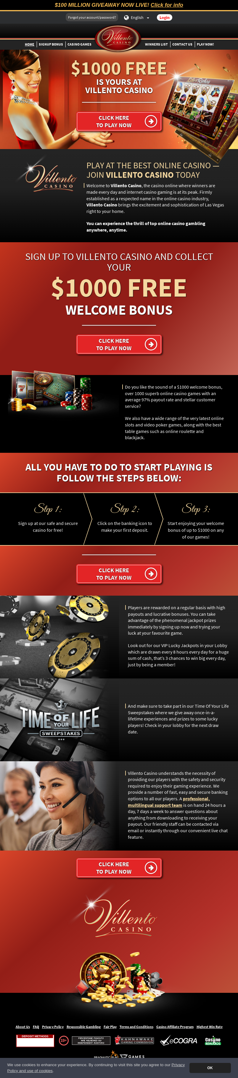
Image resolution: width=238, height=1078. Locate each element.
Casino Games (79, 44)
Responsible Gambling (84, 1026)
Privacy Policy (53, 1026)
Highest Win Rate (210, 1026)
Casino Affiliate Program (175, 1026)
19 (62, 1040)
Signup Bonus (51, 44)
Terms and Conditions (136, 1026)
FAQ (36, 1026)
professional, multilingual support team (169, 802)
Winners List (156, 44)
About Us (23, 1026)
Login (165, 17)
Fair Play (110, 1026)
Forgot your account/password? (92, 17)
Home (29, 44)
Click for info (167, 5)
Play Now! (205, 44)
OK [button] (210, 1068)
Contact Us (182, 44)
